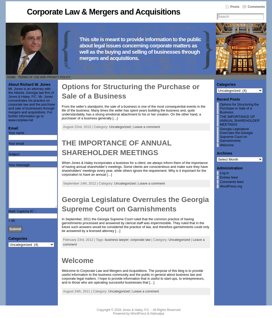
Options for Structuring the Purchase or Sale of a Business (239, 108)
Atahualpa (157, 313)
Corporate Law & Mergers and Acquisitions (103, 11)
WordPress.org (231, 186)
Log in (224, 173)
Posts (234, 7)
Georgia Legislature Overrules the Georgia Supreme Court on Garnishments (236, 135)
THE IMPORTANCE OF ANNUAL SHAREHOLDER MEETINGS (239, 120)
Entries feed (229, 177)
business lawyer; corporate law (127, 240)
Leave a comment (146, 127)
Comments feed (231, 182)
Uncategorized (120, 127)
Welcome (78, 260)
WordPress (138, 313)
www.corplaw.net (20, 120)
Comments (256, 7)
